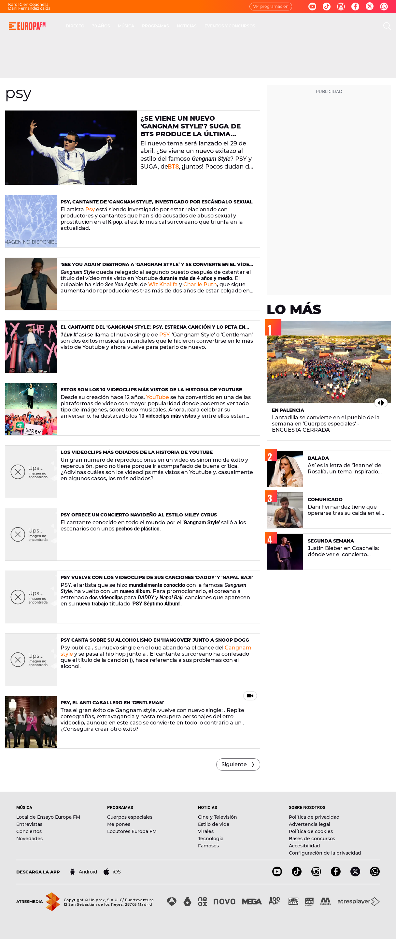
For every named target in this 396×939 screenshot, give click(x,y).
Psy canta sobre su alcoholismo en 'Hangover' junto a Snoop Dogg (155, 640)
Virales (206, 831)
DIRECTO (75, 25)
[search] (387, 26)
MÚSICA (126, 25)
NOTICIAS (187, 25)
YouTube (157, 397)
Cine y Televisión (217, 817)
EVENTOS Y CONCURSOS (230, 25)
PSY (164, 335)
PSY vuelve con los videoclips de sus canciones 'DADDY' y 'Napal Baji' (157, 577)
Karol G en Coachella (28, 4)
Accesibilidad (304, 846)
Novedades (29, 839)
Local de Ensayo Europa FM (48, 817)
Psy (90, 209)
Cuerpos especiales (129, 817)
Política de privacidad (314, 817)
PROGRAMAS (155, 25)
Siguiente (234, 764)
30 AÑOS (101, 25)
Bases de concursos (312, 839)
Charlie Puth (200, 284)
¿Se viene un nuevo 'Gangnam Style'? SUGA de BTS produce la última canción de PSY (190, 130)
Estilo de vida (213, 824)
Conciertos (29, 831)
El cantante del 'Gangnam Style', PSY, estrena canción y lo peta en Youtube (153, 329)
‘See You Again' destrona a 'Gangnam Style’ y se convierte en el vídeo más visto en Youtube (157, 267)
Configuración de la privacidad (325, 853)
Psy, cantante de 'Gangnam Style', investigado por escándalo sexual (157, 202)
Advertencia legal (309, 824)
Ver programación (271, 6)
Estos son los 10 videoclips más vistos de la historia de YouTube (151, 390)
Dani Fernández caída (29, 8)
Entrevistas (29, 824)
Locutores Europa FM (132, 831)
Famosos (208, 846)
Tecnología (210, 839)
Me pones (118, 824)
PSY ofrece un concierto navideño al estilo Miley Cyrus (139, 515)
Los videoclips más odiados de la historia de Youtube (137, 452)
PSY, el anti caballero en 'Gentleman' (112, 703)
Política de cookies (311, 831)
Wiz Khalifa (163, 284)
